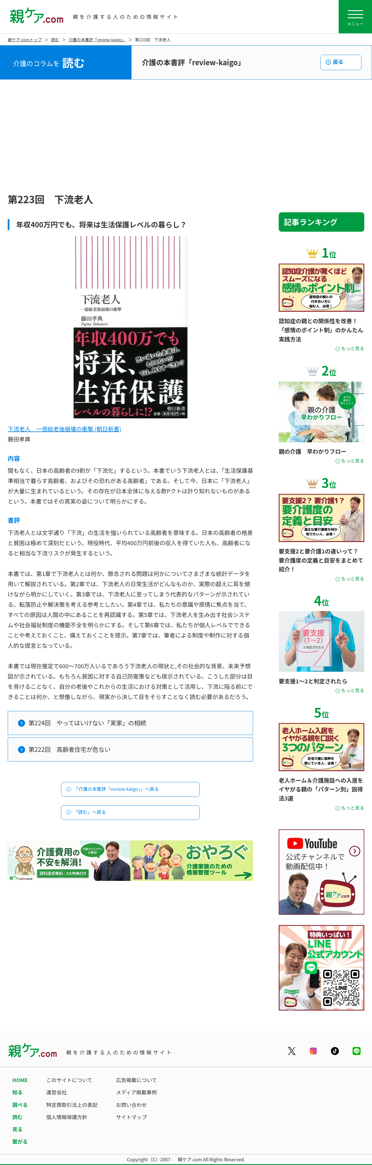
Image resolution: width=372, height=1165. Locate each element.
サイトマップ (131, 1117)
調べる (20, 1104)
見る (17, 1129)
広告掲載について (136, 1079)
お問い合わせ (131, 1104)
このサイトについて (69, 1079)
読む (55, 39)
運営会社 (56, 1092)
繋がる (20, 1141)
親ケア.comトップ (25, 39)
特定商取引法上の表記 (72, 1104)
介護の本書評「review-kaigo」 (97, 39)
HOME (20, 1079)
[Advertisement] (186, 136)
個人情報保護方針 (66, 1117)
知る (17, 1092)
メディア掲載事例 (136, 1092)
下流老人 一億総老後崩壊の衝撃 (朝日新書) (64, 429)
